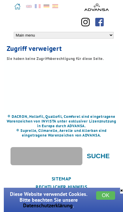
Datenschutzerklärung (48, 205)
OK (106, 195)
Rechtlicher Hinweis (61, 187)
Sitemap (62, 179)
